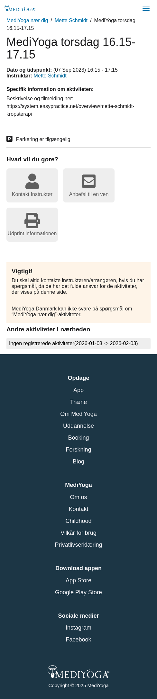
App (78, 390)
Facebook (78, 639)
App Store (78, 580)
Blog (78, 461)
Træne (78, 402)
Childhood (78, 521)
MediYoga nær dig (27, 20)
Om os (78, 497)
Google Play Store (78, 592)
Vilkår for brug (78, 533)
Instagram (78, 627)
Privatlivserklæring (78, 545)
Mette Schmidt (71, 20)
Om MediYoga (78, 414)
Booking (78, 438)
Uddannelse (78, 426)
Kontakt (78, 509)
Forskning (78, 449)
